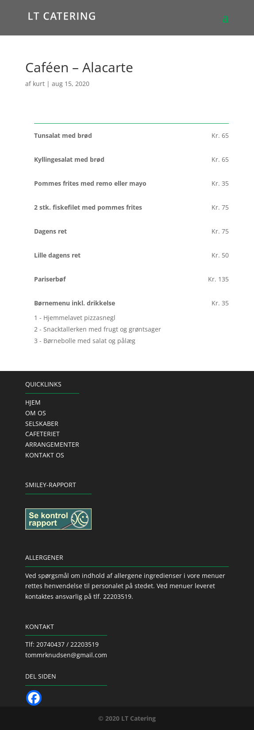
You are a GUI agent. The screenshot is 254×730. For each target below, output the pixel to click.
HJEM (33, 402)
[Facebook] (34, 698)
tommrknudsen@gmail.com (66, 655)
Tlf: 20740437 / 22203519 (62, 644)
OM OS (35, 413)
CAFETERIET (42, 433)
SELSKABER (41, 423)
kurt (39, 83)
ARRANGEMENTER (52, 444)
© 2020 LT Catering (127, 718)
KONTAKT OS (44, 455)
